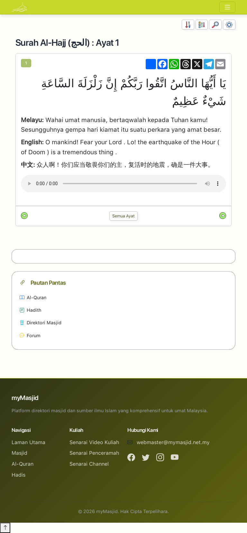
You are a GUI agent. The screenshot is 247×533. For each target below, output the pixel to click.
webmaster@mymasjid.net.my (173, 442)
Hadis (18, 475)
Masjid (19, 453)
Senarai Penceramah (94, 453)
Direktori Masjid (40, 322)
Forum (30, 335)
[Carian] (215, 25)
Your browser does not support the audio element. (123, 183)
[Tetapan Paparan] (229, 25)
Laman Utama (28, 442)
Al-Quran (33, 297)
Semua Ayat (123, 216)
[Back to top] (5, 528)
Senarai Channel (89, 464)
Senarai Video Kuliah (94, 442)
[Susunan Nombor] (188, 25)
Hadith (30, 310)
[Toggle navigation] (227, 7)
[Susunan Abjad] (202, 25)
